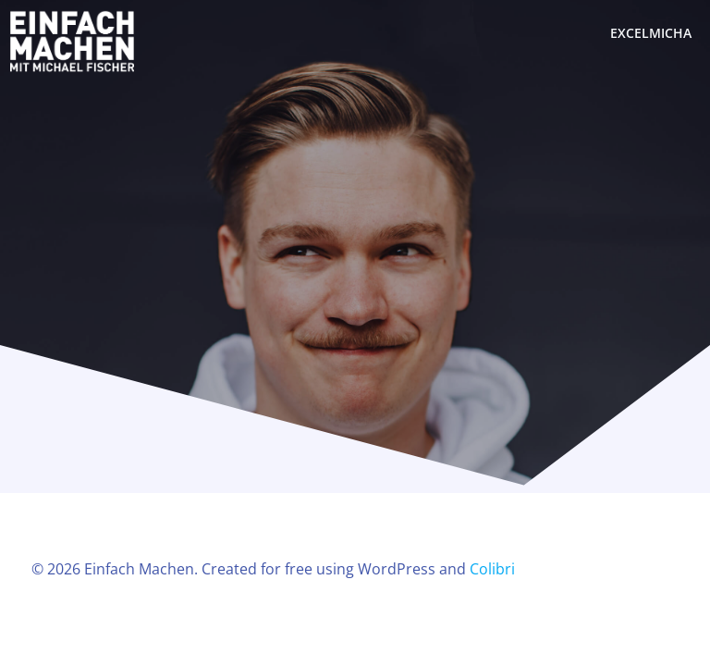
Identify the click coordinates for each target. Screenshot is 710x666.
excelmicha (651, 33)
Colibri (492, 569)
